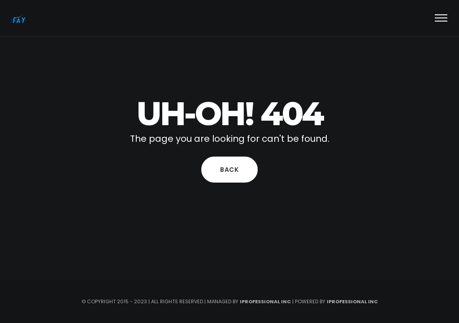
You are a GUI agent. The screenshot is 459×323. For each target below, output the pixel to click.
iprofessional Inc (352, 301)
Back (229, 169)
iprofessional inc (265, 301)
